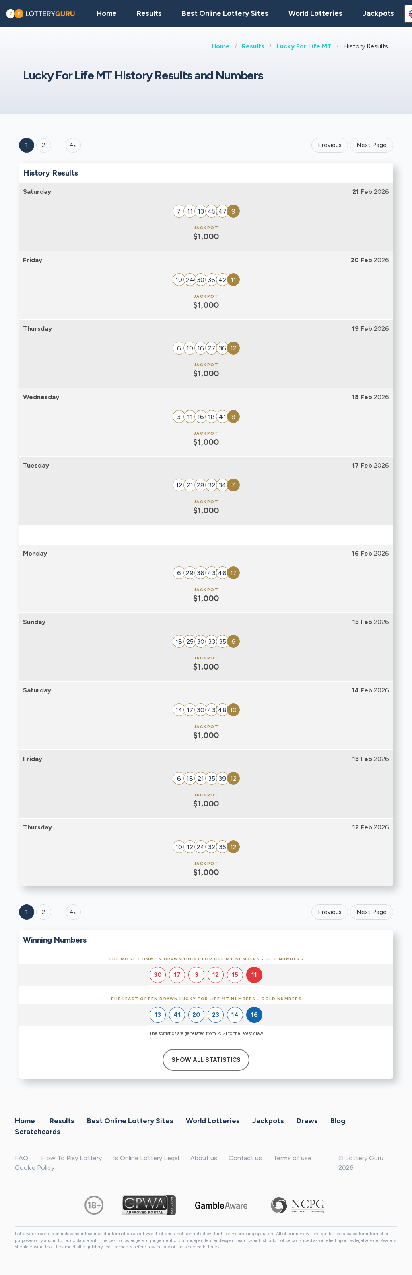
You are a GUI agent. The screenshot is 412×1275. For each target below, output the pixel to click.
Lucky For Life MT (304, 46)
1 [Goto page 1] (26, 145)
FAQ (21, 1158)
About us (203, 1158)
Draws (307, 1120)
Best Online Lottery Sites (225, 13)
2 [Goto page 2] (43, 145)
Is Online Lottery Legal (146, 1158)
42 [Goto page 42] (73, 912)
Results (253, 46)
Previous (330, 145)
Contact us (245, 1158)
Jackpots (378, 13)
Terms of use (292, 1158)
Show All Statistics (206, 1060)
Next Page (371, 145)
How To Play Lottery (71, 1158)
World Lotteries (315, 13)
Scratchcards (37, 1131)
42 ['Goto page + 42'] (73, 145)
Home (221, 46)
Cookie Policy (34, 1167)
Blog (337, 1120)
